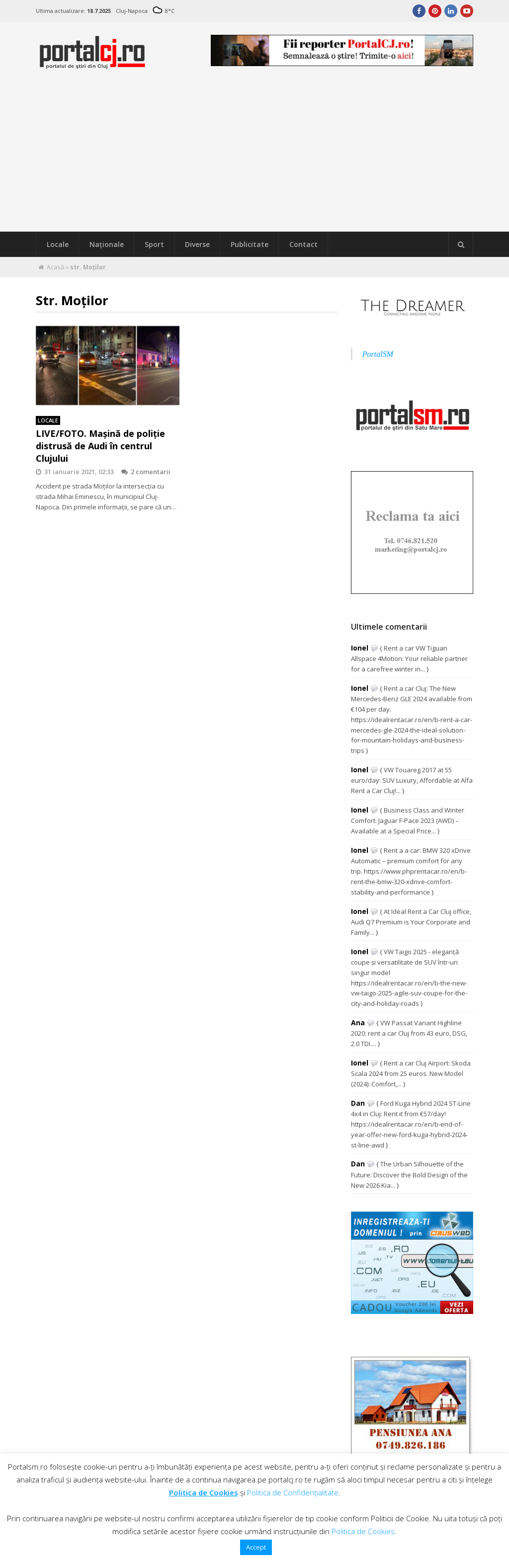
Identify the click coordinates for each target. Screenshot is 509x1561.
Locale (58, 244)
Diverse (197, 244)
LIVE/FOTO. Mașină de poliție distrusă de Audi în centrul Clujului (100, 445)
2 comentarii (145, 471)
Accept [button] (256, 1547)
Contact (303, 244)
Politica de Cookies (203, 1492)
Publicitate (249, 244)
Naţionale (106, 244)
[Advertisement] (254, 157)
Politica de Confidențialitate (293, 1492)
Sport (154, 244)
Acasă (55, 267)
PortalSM (377, 354)
